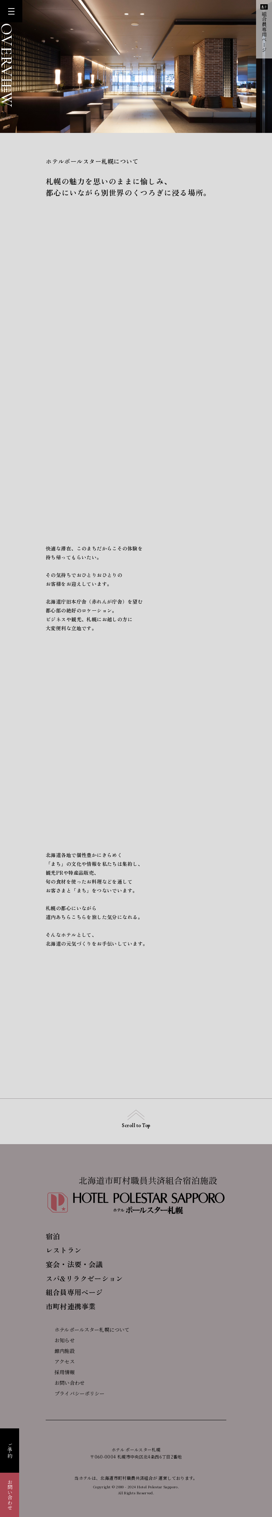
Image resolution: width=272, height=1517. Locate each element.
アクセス (60, 1361)
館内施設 (60, 1350)
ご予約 (9, 1450)
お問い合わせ (9, 1494)
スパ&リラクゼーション (84, 1278)
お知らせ (60, 1340)
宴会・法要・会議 (74, 1264)
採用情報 (60, 1372)
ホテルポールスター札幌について (87, 1329)
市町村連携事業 (71, 1306)
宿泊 (53, 1236)
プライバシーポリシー (75, 1393)
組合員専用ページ (264, 28)
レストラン (63, 1250)
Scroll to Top (136, 1119)
